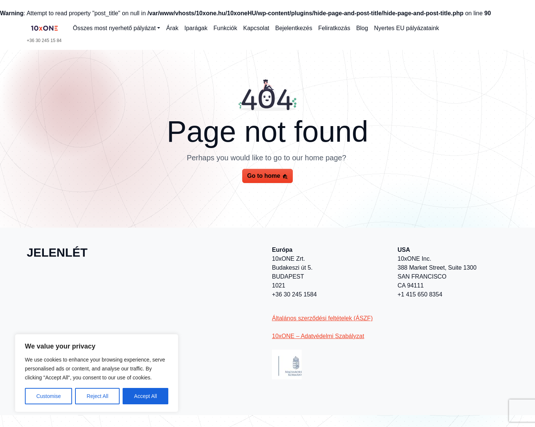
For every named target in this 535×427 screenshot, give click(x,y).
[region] (96, 373)
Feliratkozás (334, 28)
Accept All (145, 396)
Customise (48, 396)
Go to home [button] (267, 176)
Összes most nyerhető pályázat (114, 28)
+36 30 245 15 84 (44, 40)
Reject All (97, 396)
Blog (362, 28)
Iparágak (195, 28)
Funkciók (225, 28)
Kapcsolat (256, 28)
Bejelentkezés (293, 28)
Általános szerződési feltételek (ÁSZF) (322, 318)
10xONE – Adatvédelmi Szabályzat (318, 336)
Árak (172, 28)
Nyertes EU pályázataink (406, 28)
